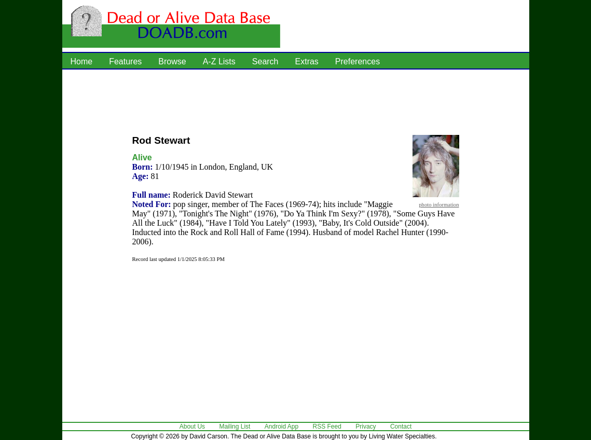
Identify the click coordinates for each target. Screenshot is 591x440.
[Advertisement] (296, 101)
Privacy (365, 426)
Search (265, 61)
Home (82, 61)
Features (125, 61)
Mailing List (234, 426)
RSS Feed (327, 426)
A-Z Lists (219, 61)
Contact (400, 426)
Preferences (357, 61)
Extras (307, 61)
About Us (192, 426)
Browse (172, 61)
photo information (439, 204)
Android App (281, 426)
